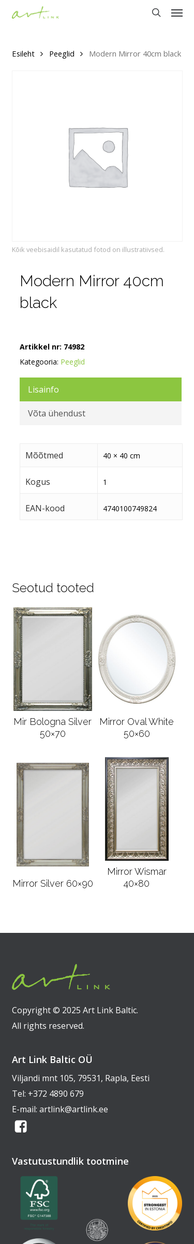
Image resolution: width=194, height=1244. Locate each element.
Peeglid (61, 53)
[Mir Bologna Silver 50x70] (52, 659)
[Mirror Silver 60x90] (53, 814)
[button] (177, 12)
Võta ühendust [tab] (56, 413)
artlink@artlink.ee (73, 1109)
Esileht (23, 53)
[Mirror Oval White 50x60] (136, 659)
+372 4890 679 (56, 1093)
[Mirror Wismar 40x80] (136, 809)
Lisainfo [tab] (43, 389)
